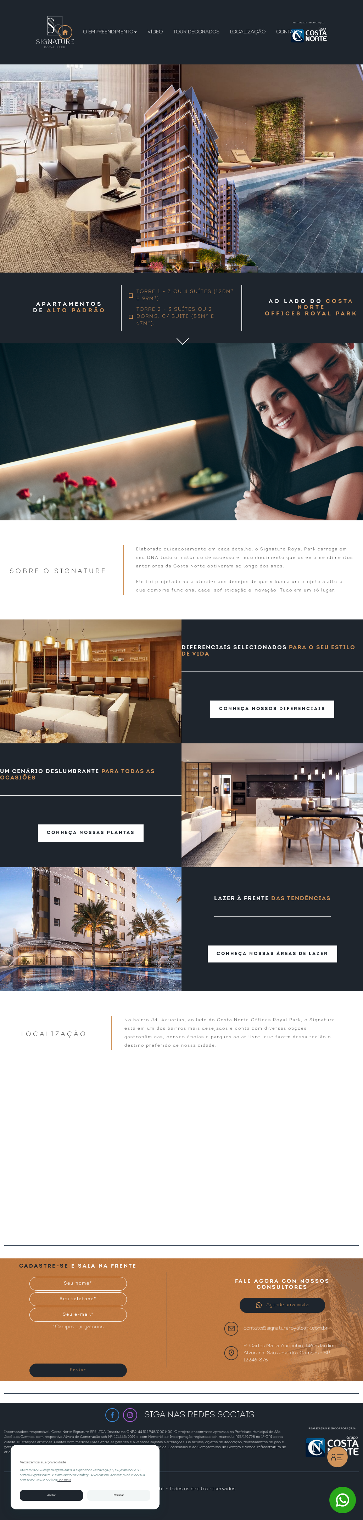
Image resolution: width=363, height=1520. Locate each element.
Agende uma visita (282, 1305)
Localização (248, 32)
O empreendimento (110, 32)
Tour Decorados (196, 32)
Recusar (119, 1495)
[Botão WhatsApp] (342, 1500)
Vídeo (155, 32)
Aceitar (51, 1495)
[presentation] (73, 1344)
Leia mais (64, 1480)
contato (288, 32)
